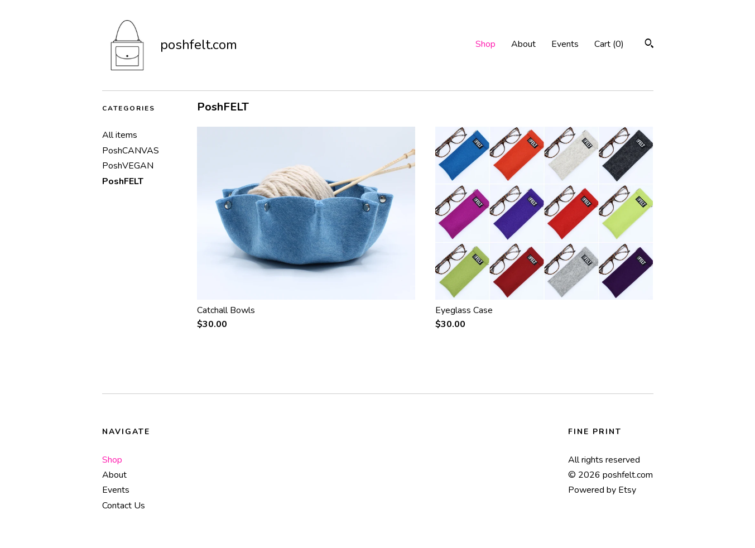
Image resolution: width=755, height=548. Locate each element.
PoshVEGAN (127, 166)
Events (565, 44)
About (523, 44)
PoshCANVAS (130, 151)
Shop (485, 44)
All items (119, 135)
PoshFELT (122, 181)
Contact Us (123, 505)
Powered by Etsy (602, 490)
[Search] (649, 45)
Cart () (609, 44)
